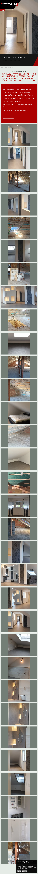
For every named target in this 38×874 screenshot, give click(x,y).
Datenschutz (24, 871)
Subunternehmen (12, 101)
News (2, 67)
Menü (2, 10)
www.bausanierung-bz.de (8, 118)
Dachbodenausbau (8, 67)
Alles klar (19, 871)
